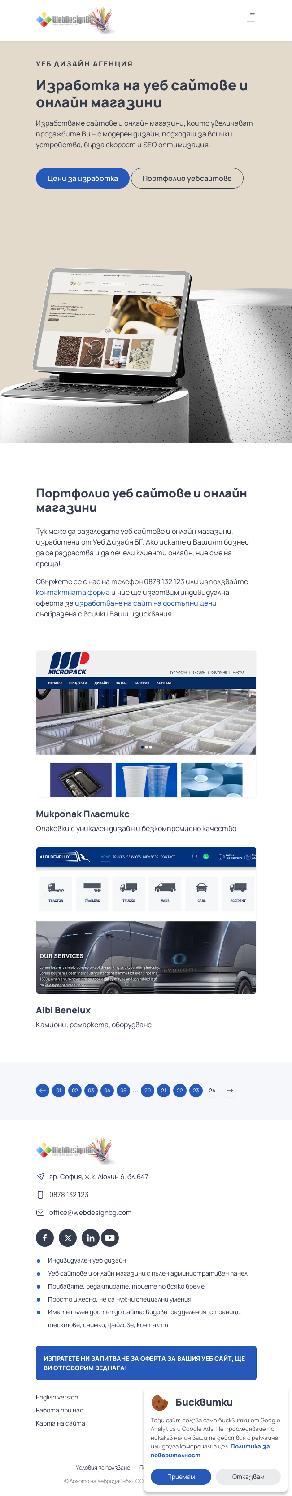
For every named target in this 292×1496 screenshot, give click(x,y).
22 (180, 1090)
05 (123, 1090)
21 (163, 1090)
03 (91, 1090)
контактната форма (73, 592)
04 (107, 1090)
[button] (42, 1090)
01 (58, 1090)
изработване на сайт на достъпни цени (146, 603)
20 (147, 1090)
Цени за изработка (83, 178)
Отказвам (248, 1476)
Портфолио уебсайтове (187, 178)
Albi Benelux (63, 1010)
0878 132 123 (68, 1194)
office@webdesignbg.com (90, 1212)
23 (196, 1090)
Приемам (181, 1476)
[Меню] (250, 18)
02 (75, 1090)
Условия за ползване (103, 1467)
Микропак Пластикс (83, 814)
